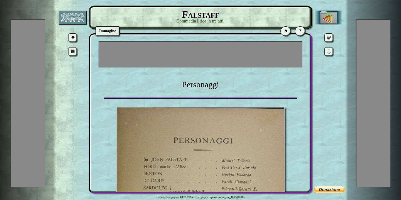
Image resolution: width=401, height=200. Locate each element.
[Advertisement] (200, 54)
